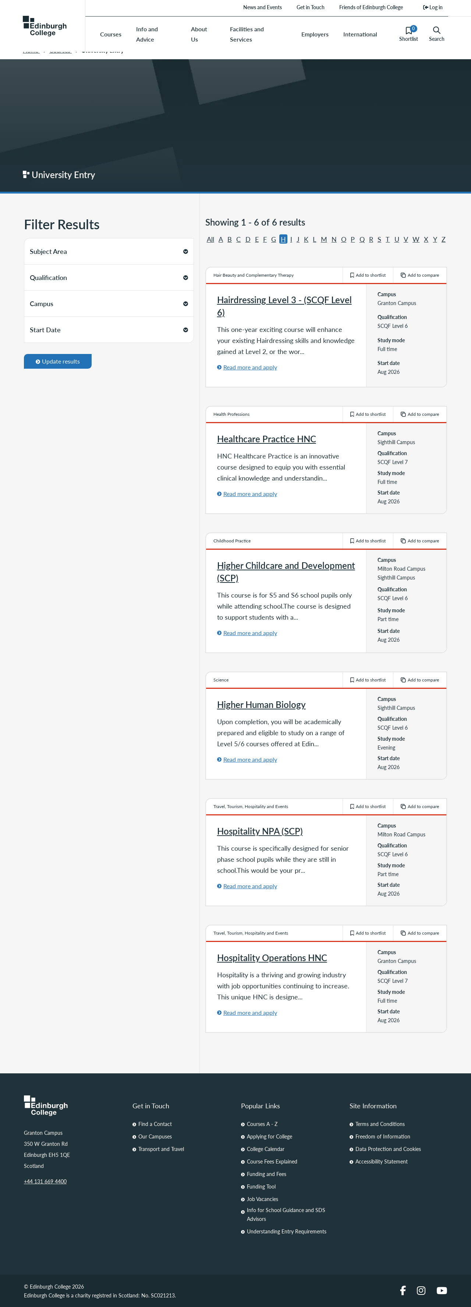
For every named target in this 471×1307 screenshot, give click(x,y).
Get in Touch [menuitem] (311, 7)
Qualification (109, 277)
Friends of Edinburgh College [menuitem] (371, 7)
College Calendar (265, 1148)
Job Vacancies (262, 1198)
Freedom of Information (382, 1136)
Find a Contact (155, 1123)
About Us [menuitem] (199, 34)
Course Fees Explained (272, 1161)
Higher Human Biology (261, 704)
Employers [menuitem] (315, 34)
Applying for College (269, 1136)
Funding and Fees (266, 1173)
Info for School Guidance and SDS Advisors (286, 1214)
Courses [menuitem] (110, 34)
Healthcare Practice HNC (266, 438)
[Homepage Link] (72, 1105)
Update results (58, 361)
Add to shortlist (368, 275)
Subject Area (109, 251)
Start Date (109, 329)
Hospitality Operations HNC (272, 957)
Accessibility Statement (381, 1161)
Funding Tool (261, 1186)
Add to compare (420, 275)
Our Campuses (155, 1136)
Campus (109, 303)
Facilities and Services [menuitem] (247, 34)
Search (437, 34)
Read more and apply (250, 367)
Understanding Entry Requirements (286, 1231)
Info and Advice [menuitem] (147, 34)
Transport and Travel (161, 1148)
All (210, 239)
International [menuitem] (360, 34)
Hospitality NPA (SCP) (260, 831)
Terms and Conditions (380, 1123)
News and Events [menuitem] (262, 7)
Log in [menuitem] (433, 7)
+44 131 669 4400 (45, 1181)
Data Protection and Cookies (388, 1148)
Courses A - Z (262, 1123)
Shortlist (408, 33)
